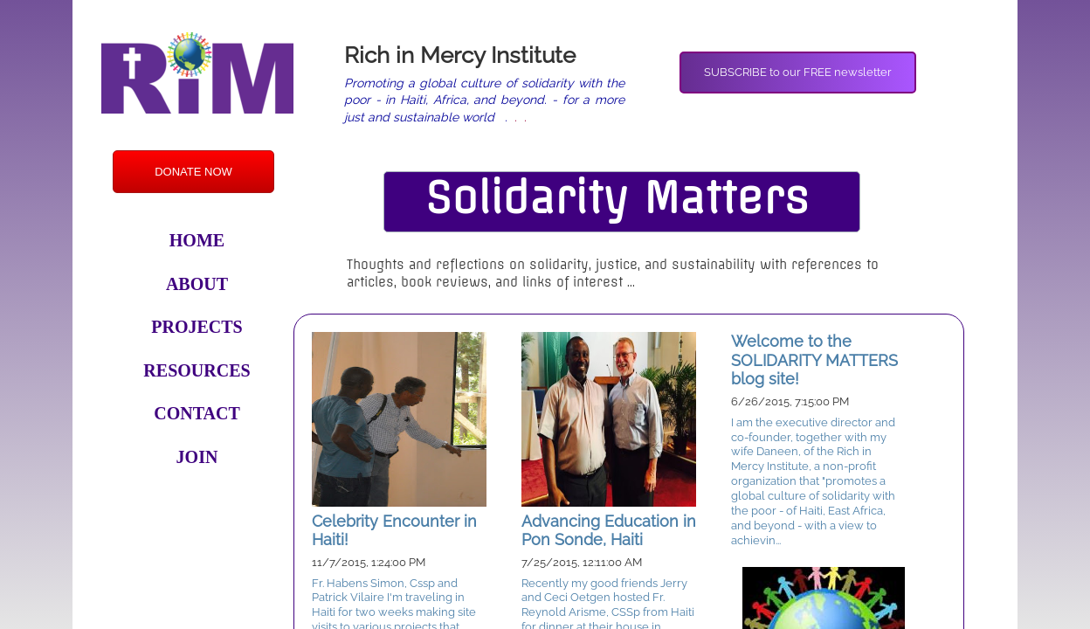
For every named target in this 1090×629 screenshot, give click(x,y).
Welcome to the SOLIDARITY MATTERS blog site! (814, 360)
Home (196, 240)
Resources (196, 370)
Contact (197, 413)
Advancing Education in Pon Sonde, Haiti (608, 531)
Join (197, 457)
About (197, 284)
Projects (196, 326)
